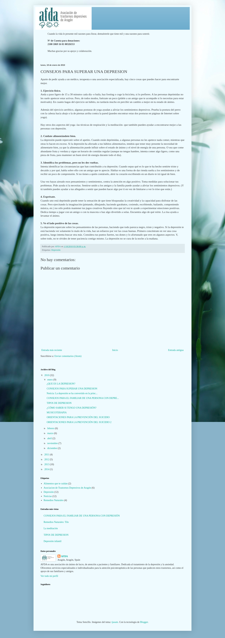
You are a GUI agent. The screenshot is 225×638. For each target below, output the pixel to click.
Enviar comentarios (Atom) (67, 356)
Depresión (56, 250)
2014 (47, 469)
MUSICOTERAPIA (57, 412)
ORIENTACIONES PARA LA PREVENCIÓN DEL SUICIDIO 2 (79, 422)
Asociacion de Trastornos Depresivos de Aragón (67, 487)
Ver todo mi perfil (49, 576)
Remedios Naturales (54, 500)
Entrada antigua (176, 350)
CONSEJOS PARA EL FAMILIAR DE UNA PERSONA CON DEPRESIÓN (82, 515)
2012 (47, 459)
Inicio (115, 350)
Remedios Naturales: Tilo (56, 522)
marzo (50, 433)
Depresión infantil (52, 541)
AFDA (64, 556)
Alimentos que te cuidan (56, 483)
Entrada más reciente (51, 350)
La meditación (51, 528)
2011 (47, 454)
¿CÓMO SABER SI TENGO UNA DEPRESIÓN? (71, 407)
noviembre (52, 443)
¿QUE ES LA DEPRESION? (61, 383)
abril (49, 438)
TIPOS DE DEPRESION (59, 403)
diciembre (52, 448)
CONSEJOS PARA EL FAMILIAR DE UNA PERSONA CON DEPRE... (83, 398)
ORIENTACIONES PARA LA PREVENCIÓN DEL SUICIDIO (78, 417)
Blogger (144, 622)
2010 (47, 375)
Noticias (48, 496)
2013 (47, 464)
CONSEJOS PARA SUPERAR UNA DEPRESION (72, 388)
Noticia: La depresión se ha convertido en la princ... (72, 393)
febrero (51, 428)
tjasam (115, 622)
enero (50, 379)
